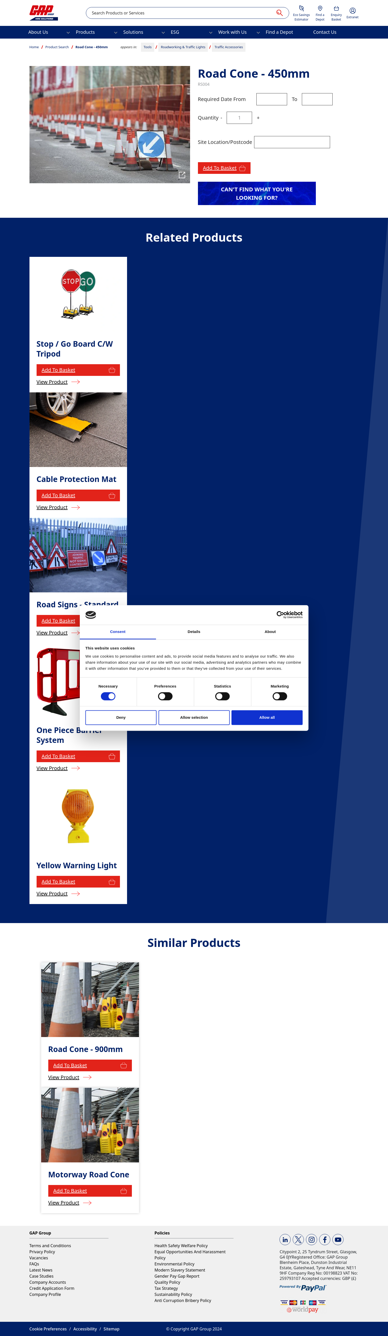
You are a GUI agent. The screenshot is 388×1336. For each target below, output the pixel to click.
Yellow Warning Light (77, 865)
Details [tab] (194, 631)
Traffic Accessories (228, 47)
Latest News (41, 1270)
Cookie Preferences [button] (48, 1329)
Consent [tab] (118, 631)
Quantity (208, 117)
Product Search (57, 47)
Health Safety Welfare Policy (181, 1245)
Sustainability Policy (173, 1294)
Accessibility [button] (85, 1329)
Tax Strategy (166, 1288)
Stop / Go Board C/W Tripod (75, 349)
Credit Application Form (51, 1288)
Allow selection (194, 717)
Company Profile (45, 1294)
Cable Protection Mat (77, 479)
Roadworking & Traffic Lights (183, 47)
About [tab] (270, 631)
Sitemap (112, 1329)
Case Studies (41, 1276)
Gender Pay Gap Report (176, 1276)
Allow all (267, 717)
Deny (121, 717)
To (294, 99)
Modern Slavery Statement (179, 1270)
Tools (148, 47)
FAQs (34, 1264)
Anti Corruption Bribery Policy (182, 1300)
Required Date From (222, 99)
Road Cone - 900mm (85, 1049)
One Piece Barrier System (70, 735)
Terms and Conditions (50, 1245)
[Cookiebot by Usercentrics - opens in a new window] (280, 615)
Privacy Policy (42, 1252)
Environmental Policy (174, 1264)
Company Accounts (47, 1282)
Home (34, 47)
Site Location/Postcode (225, 142)
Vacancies (38, 1258)
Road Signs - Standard (78, 604)
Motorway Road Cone (88, 1174)
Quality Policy (167, 1282)
